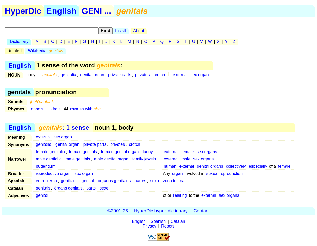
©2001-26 (117, 210)
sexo (154, 181)
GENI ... (96, 11)
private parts (119, 75)
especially (258, 166)
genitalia (68, 75)
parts (91, 188)
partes (140, 181)
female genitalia (50, 151)
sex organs (207, 151)
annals (37, 109)
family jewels (144, 159)
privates (142, 75)
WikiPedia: (45, 50)
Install (120, 31)
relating (180, 195)
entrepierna (46, 181)
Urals (55, 109)
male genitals (78, 159)
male (185, 159)
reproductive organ (53, 173)
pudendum (46, 166)
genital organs (210, 166)
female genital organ (120, 151)
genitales (69, 181)
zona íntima (173, 181)
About (138, 31)
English (62, 11)
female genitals (83, 151)
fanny (148, 151)
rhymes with (85, 109)
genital (88, 181)
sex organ (199, 75)
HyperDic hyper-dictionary (161, 210)
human (170, 166)
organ (177, 173)
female (187, 151)
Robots (167, 226)
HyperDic (23, 11)
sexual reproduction (224, 173)
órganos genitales (114, 181)
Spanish (158, 221)
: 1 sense (64, 127)
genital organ (92, 75)
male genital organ (111, 159)
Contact (201, 210)
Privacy (149, 226)
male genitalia (49, 159)
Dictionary (19, 41)
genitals (43, 188)
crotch (159, 75)
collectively (236, 166)
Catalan (178, 221)
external (180, 75)
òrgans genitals (68, 188)
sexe (104, 188)
